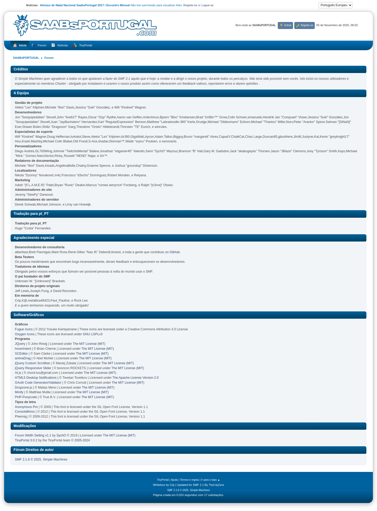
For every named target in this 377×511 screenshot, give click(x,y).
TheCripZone (216, 485)
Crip (172, 485)
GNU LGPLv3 (93, 334)
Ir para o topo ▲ (210, 479)
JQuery (20, 344)
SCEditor (21, 353)
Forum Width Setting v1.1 (33, 435)
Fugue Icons (24, 329)
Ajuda (174, 479)
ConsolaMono (25, 411)
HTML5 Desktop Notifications (36, 377)
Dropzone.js (23, 387)
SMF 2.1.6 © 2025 (28, 459)
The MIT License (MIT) (89, 344)
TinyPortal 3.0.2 (26, 440)
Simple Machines (55, 459)
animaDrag (23, 358)
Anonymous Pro (26, 407)
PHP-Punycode (26, 397)
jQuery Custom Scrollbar (32, 363)
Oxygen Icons (25, 334)
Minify (19, 392)
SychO (61, 435)
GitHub (175, 252)
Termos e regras (189, 479)
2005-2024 (82, 440)
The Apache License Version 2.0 (135, 377)
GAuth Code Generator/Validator (38, 382)
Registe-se (190, 5)
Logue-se (207, 5)
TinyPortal (162, 479)
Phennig (21, 416)
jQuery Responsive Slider (33, 368)
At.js (18, 373)
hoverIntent (23, 349)
